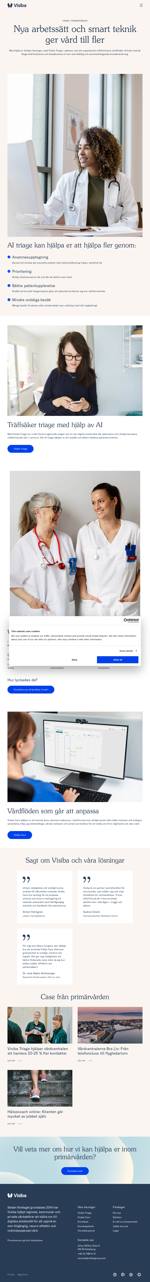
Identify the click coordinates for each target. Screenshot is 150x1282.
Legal (116, 1230)
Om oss (117, 1212)
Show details (126, 650)
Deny (74, 659)
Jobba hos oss (120, 1226)
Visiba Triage (20, 448)
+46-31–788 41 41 (87, 1253)
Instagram (131, 1274)
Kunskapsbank (86, 1226)
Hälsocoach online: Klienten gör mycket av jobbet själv (35, 1114)
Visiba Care (20, 834)
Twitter (140, 1274)
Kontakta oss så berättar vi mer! (31, 689)
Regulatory (23, 1274)
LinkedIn (115, 1274)
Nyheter (117, 1217)
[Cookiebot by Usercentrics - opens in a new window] (126, 620)
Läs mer (11, 1060)
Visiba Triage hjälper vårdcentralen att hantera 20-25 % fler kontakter (37, 1051)
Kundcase (83, 1221)
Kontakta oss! (75, 1170)
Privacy (11, 1274)
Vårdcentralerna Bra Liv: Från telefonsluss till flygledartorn (103, 1051)
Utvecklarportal (86, 1230)
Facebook (123, 1274)
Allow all (117, 659)
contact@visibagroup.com (92, 1258)
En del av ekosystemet (125, 1221)
